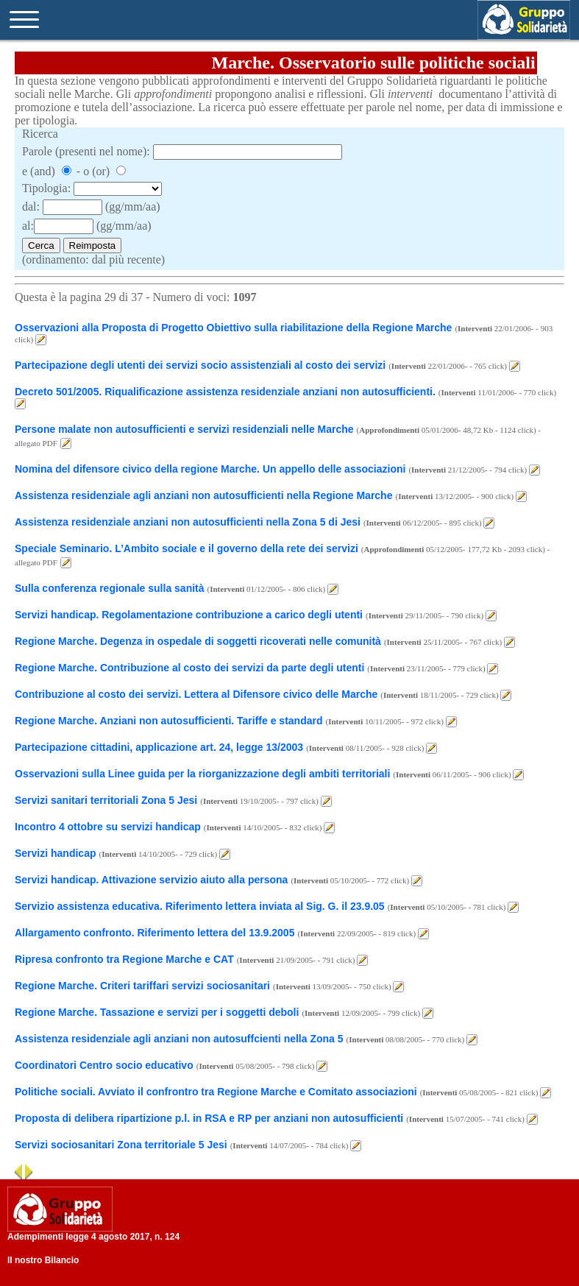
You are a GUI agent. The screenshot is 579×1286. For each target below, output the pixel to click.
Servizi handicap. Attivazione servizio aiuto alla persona (151, 880)
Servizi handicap (55, 853)
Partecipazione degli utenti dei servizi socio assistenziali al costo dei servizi (200, 365)
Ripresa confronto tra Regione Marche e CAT (124, 959)
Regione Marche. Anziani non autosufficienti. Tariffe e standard (169, 721)
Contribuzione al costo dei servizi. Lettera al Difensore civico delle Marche (196, 694)
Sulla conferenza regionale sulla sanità (110, 588)
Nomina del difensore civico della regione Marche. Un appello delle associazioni (210, 469)
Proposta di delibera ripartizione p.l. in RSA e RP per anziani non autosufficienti (209, 1118)
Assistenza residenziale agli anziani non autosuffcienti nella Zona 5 (179, 1039)
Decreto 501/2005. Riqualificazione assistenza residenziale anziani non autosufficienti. (225, 392)
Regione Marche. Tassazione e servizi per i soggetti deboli (157, 1012)
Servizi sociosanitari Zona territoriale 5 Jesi (121, 1145)
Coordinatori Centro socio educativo (104, 1065)
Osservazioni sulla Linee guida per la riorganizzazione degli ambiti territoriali (202, 774)
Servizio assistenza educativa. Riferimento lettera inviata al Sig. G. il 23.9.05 (200, 906)
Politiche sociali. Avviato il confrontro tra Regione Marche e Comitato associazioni (216, 1092)
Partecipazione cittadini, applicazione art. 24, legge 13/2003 (159, 747)
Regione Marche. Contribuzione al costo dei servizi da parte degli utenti (189, 668)
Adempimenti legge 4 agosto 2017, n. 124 (93, 1237)
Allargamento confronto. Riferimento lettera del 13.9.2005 (154, 933)
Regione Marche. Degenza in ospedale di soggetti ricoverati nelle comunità (198, 641)
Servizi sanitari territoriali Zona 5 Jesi (106, 800)
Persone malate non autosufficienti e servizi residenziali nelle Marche (184, 429)
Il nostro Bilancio (43, 1260)
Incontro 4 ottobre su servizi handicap (108, 827)
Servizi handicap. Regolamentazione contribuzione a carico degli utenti (189, 615)
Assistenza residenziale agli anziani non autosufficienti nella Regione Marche (203, 495)
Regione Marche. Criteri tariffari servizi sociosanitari (142, 986)
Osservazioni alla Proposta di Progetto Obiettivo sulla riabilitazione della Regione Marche (233, 327)
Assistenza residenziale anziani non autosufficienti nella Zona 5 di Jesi (187, 522)
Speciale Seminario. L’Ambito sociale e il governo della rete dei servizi (186, 548)
